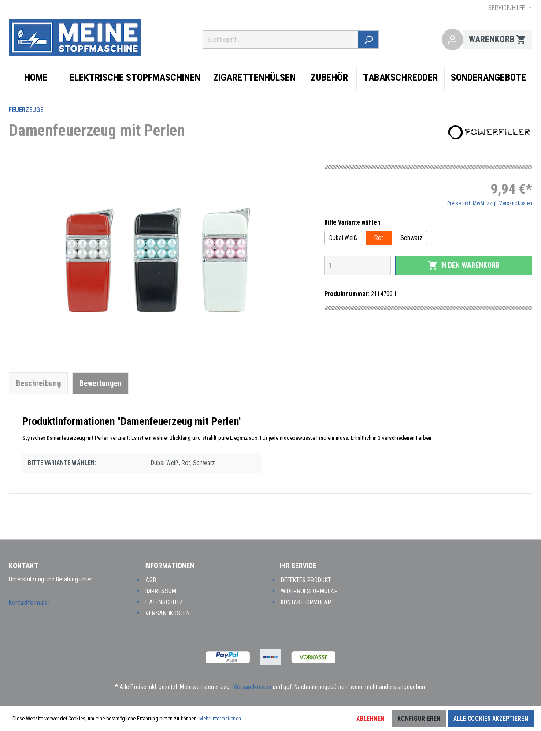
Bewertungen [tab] (100, 383)
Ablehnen (370, 718)
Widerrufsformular (309, 591)
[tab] (38, 383)
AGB (150, 580)
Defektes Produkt (306, 580)
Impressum (160, 591)
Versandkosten (167, 613)
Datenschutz (164, 602)
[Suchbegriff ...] (281, 39)
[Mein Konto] (452, 39)
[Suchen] (369, 39)
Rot (378, 237)
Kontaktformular (29, 602)
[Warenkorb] (497, 39)
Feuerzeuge (26, 109)
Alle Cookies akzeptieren (490, 718)
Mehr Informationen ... (222, 719)
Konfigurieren (419, 718)
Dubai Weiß (343, 237)
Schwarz (411, 237)
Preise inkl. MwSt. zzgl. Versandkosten (489, 203)
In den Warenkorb (464, 265)
